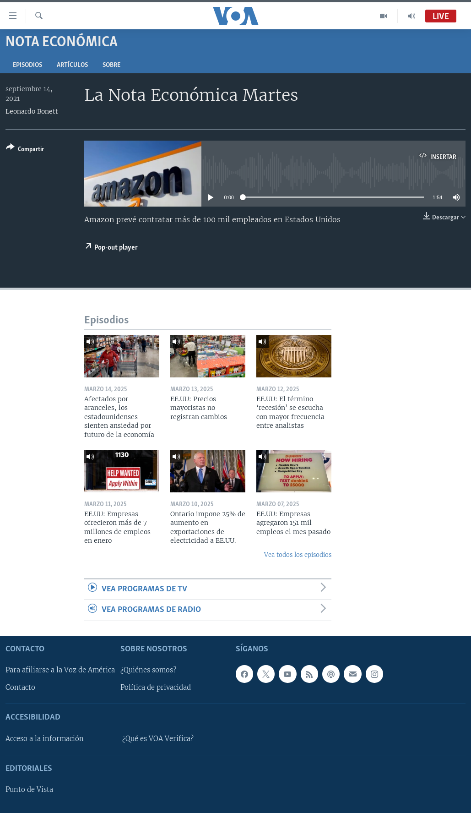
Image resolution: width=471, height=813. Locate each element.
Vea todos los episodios (297, 555)
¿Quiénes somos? (148, 670)
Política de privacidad (155, 687)
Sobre (111, 65)
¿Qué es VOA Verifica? (158, 738)
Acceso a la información (44, 738)
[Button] (25, 150)
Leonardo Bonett (31, 111)
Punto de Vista (29, 790)
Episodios (27, 65)
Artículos (72, 65)
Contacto (20, 687)
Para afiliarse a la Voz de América (60, 670)
